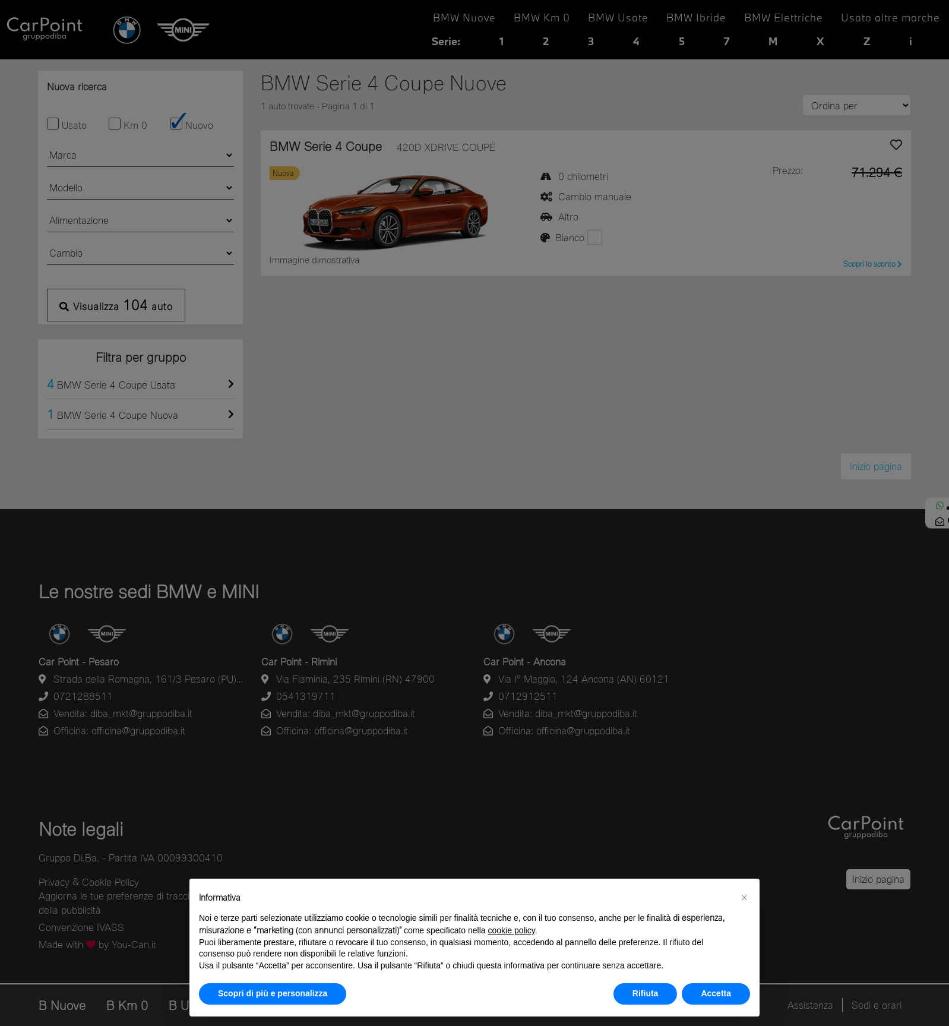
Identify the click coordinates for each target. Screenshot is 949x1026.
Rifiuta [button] (645, 993)
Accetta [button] (716, 993)
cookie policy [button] (511, 930)
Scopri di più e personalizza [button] (272, 993)
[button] (744, 897)
